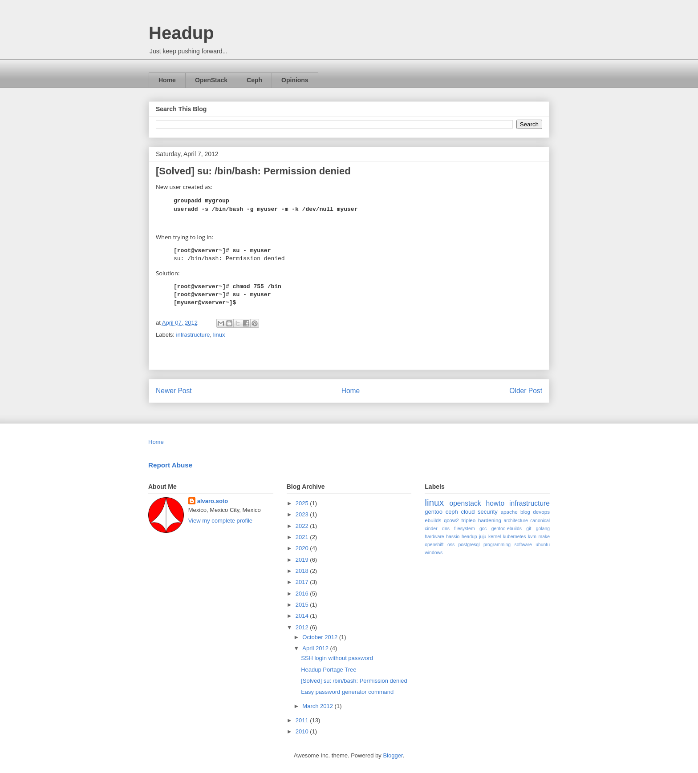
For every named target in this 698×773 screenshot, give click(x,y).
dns (446, 528)
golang (543, 528)
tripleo (468, 520)
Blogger (392, 755)
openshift (434, 544)
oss (451, 544)
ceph (452, 511)
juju (482, 536)
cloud (468, 511)
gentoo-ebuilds (506, 528)
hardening (489, 520)
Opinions (294, 80)
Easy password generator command (347, 691)
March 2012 (318, 706)
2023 (303, 514)
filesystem (464, 528)
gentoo (433, 511)
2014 (303, 615)
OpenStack (211, 80)
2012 (303, 627)
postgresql (469, 544)
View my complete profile (220, 520)
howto (495, 503)
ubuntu (543, 544)
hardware (434, 536)
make (544, 536)
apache (508, 512)
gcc (483, 528)
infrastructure (193, 334)
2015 (303, 604)
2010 (303, 731)
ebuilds (433, 520)
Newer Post (174, 391)
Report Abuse (170, 465)
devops (541, 512)
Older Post (525, 391)
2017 (303, 582)
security (488, 511)
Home (167, 80)
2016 (303, 593)
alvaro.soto (212, 501)
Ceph (254, 80)
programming (497, 544)
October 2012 (320, 637)
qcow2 (451, 520)
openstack (465, 503)
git (528, 528)
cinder (431, 528)
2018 (303, 571)
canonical (540, 520)
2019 (303, 559)
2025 (303, 503)
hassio (452, 536)
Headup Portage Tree (328, 669)
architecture (516, 520)
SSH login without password (337, 658)
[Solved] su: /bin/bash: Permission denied (354, 680)
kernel (494, 536)
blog (525, 512)
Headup (181, 33)
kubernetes (514, 536)
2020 (303, 548)
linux (219, 334)
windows (433, 552)
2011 (303, 720)
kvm (532, 536)
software (523, 544)
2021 (303, 537)
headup (469, 536)
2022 (303, 526)
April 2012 (316, 648)
